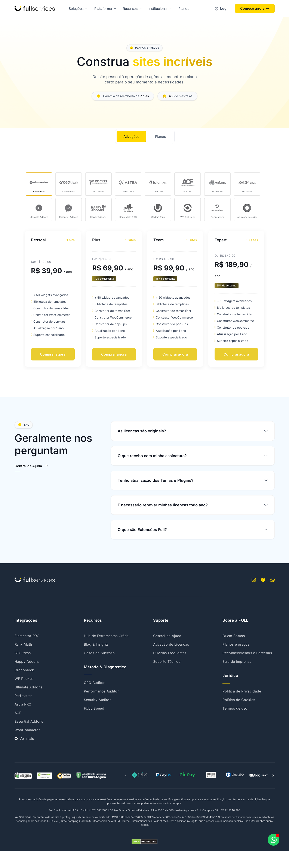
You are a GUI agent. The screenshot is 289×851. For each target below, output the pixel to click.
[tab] (131, 136)
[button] (125, 775)
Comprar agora (52, 354)
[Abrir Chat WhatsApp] (273, 840)
